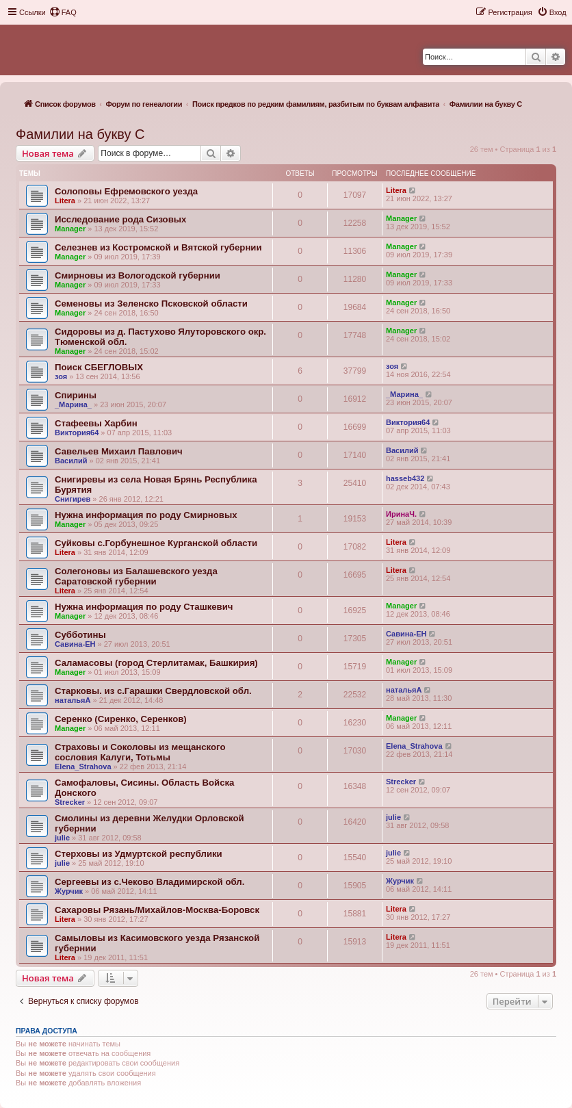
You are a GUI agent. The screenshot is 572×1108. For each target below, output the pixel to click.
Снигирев (72, 499)
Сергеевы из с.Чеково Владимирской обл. (149, 882)
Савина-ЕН (75, 644)
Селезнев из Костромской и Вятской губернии (158, 247)
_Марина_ (73, 404)
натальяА (72, 700)
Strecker (70, 802)
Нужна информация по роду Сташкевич (144, 607)
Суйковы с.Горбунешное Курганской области (156, 543)
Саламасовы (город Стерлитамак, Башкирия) (156, 663)
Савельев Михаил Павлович (119, 451)
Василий (71, 460)
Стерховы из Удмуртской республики (138, 854)
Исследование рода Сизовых (120, 219)
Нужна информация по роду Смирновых (146, 515)
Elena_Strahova (83, 766)
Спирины (75, 395)
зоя (61, 376)
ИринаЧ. (401, 514)
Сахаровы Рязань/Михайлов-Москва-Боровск (157, 910)
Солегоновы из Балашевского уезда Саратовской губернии (136, 576)
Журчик (69, 891)
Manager (70, 228)
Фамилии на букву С (80, 134)
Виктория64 (77, 432)
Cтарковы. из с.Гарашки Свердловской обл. (153, 691)
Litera (65, 200)
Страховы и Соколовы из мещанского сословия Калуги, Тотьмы (140, 752)
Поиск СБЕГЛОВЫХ (99, 367)
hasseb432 (405, 478)
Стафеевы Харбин (96, 423)
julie (62, 838)
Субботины (80, 635)
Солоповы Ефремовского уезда (126, 191)
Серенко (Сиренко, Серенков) (121, 719)
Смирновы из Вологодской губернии (137, 275)
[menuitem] (63, 12)
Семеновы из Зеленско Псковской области (151, 303)
